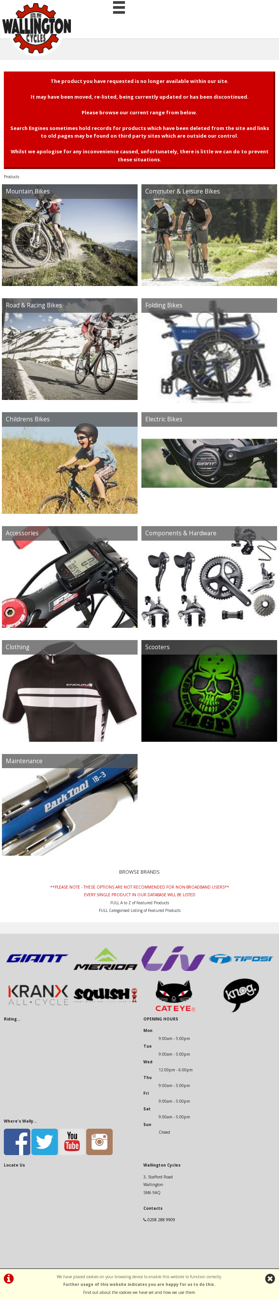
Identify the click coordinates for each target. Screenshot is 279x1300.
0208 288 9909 (161, 1219)
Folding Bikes (163, 305)
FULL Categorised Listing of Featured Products (140, 910)
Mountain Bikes (28, 191)
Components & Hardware (181, 533)
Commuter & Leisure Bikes (182, 191)
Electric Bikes (163, 419)
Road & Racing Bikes (34, 305)
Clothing (18, 647)
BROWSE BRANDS (139, 871)
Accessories (22, 533)
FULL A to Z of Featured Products (139, 902)
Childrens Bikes (28, 419)
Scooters (157, 647)
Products (11, 176)
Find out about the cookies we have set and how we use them (139, 1292)
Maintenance (24, 761)
